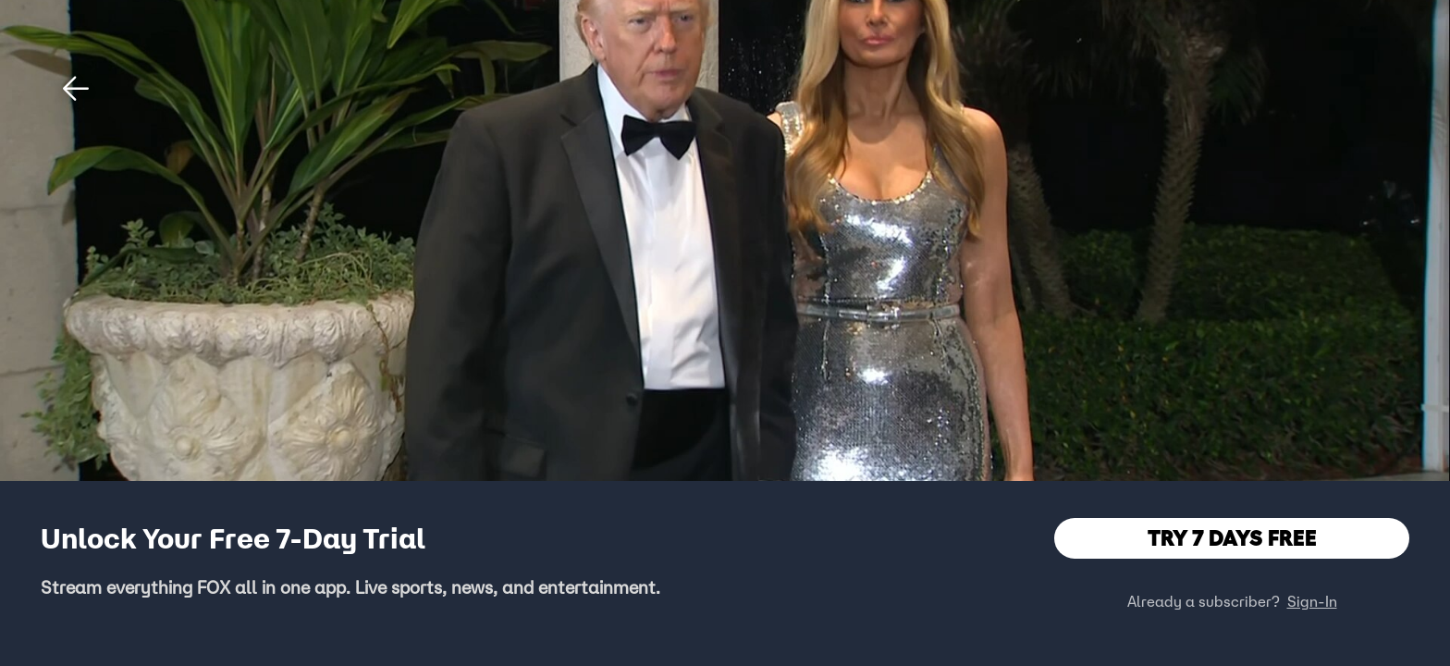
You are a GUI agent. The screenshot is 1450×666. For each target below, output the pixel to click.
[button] (76, 89)
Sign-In (1312, 601)
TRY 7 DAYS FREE (1232, 537)
